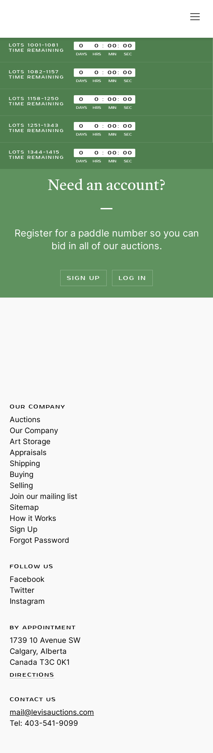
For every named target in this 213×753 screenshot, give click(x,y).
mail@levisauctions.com (52, 712)
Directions (32, 675)
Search (177, 17)
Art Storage (30, 441)
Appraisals (28, 452)
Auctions (25, 419)
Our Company (34, 430)
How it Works (33, 518)
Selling (21, 485)
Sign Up (83, 278)
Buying (21, 474)
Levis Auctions (39, 19)
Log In (132, 278)
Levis (38, 349)
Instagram (27, 601)
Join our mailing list (43, 496)
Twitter (22, 590)
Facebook (27, 579)
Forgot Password (39, 540)
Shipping (25, 463)
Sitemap (24, 507)
